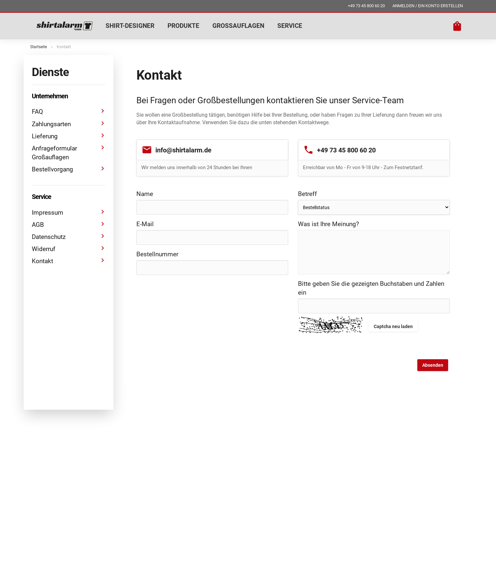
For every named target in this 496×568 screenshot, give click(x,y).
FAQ (68, 111)
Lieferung (68, 136)
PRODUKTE (183, 25)
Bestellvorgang (68, 169)
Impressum (68, 212)
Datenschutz (68, 236)
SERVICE (289, 25)
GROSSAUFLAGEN (238, 25)
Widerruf (68, 249)
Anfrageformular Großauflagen (68, 152)
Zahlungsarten (68, 124)
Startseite (38, 47)
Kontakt (68, 261)
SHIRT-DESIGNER (130, 25)
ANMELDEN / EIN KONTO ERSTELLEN (427, 5)
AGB (68, 224)
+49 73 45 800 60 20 (366, 5)
